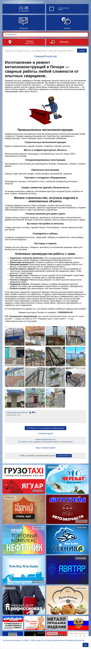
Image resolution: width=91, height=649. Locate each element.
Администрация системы (35, 2)
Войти (61, 10)
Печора (29, 41)
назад (82, 50)
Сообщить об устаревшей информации (45, 428)
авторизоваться (64, 455)
